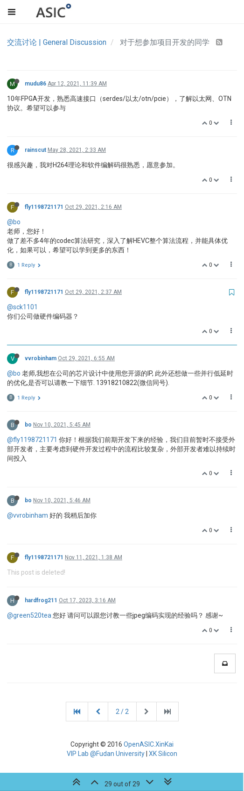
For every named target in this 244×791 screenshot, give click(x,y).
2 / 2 (122, 711)
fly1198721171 (44, 207)
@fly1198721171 (32, 439)
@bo (14, 222)
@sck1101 (22, 307)
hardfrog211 (41, 600)
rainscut (35, 150)
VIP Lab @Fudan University (106, 753)
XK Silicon (163, 753)
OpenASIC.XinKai (149, 744)
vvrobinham (40, 358)
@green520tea (29, 615)
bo (28, 424)
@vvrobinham (27, 515)
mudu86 (35, 83)
